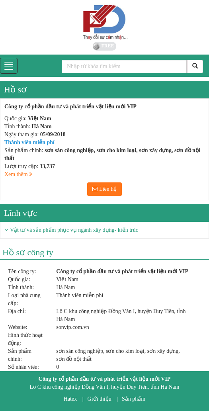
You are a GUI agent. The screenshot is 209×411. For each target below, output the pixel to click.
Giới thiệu (99, 399)
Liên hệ (104, 189)
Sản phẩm (133, 399)
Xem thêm (18, 174)
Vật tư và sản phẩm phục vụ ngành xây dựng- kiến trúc (74, 230)
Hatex (70, 399)
